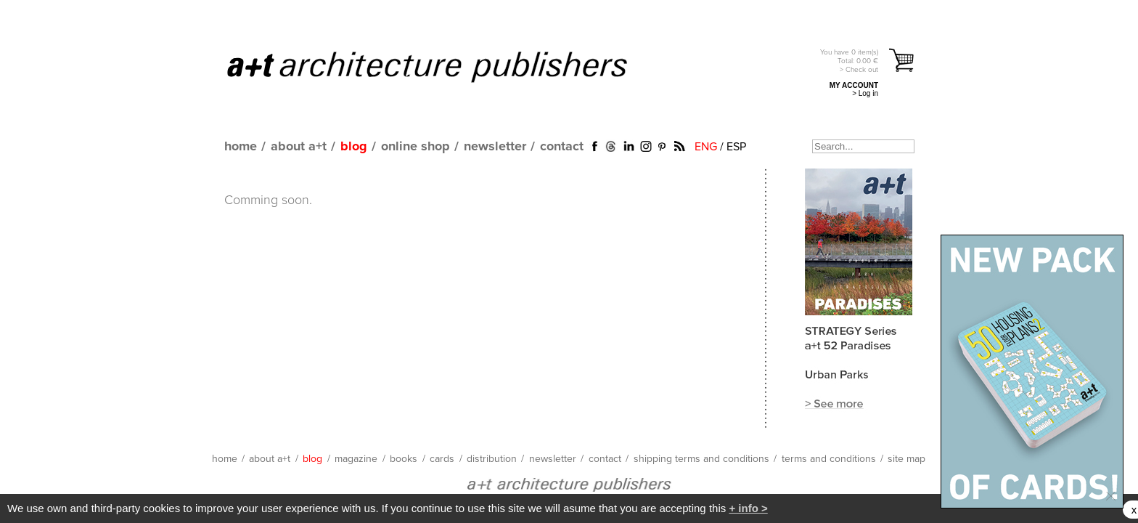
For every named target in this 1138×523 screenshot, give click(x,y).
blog (353, 146)
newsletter (495, 146)
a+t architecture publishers (445, 66)
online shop (415, 146)
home (240, 146)
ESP (736, 147)
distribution (492, 459)
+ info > (748, 508)
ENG (706, 147)
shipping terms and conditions (701, 459)
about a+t (299, 146)
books (403, 459)
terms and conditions (829, 459)
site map (906, 459)
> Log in (865, 93)
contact (562, 146)
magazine (356, 459)
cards (442, 459)
